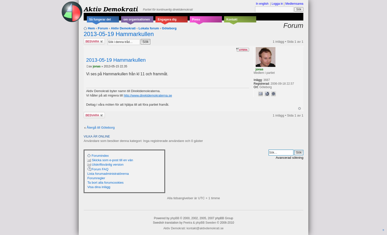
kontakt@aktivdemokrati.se (205, 228)
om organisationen (136, 19)
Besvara (94, 41)
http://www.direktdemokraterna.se (148, 95)
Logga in (277, 3)
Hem (91, 28)
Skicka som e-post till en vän (112, 160)
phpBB (174, 218)
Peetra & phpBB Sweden (199, 222)
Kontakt (231, 19)
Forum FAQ (100, 169)
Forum (103, 28)
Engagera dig (167, 19)
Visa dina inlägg (98, 187)
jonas (96, 66)
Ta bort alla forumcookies (105, 182)
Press (196, 19)
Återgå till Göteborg (101, 127)
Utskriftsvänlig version (107, 164)
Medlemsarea (294, 3)
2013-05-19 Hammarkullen (119, 34)
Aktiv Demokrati (111, 8)
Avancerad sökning (289, 157)
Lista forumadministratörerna (108, 174)
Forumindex (100, 155)
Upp (299, 108)
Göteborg (169, 28)
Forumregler (96, 178)
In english (262, 3)
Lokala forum (148, 28)
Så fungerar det (100, 19)
